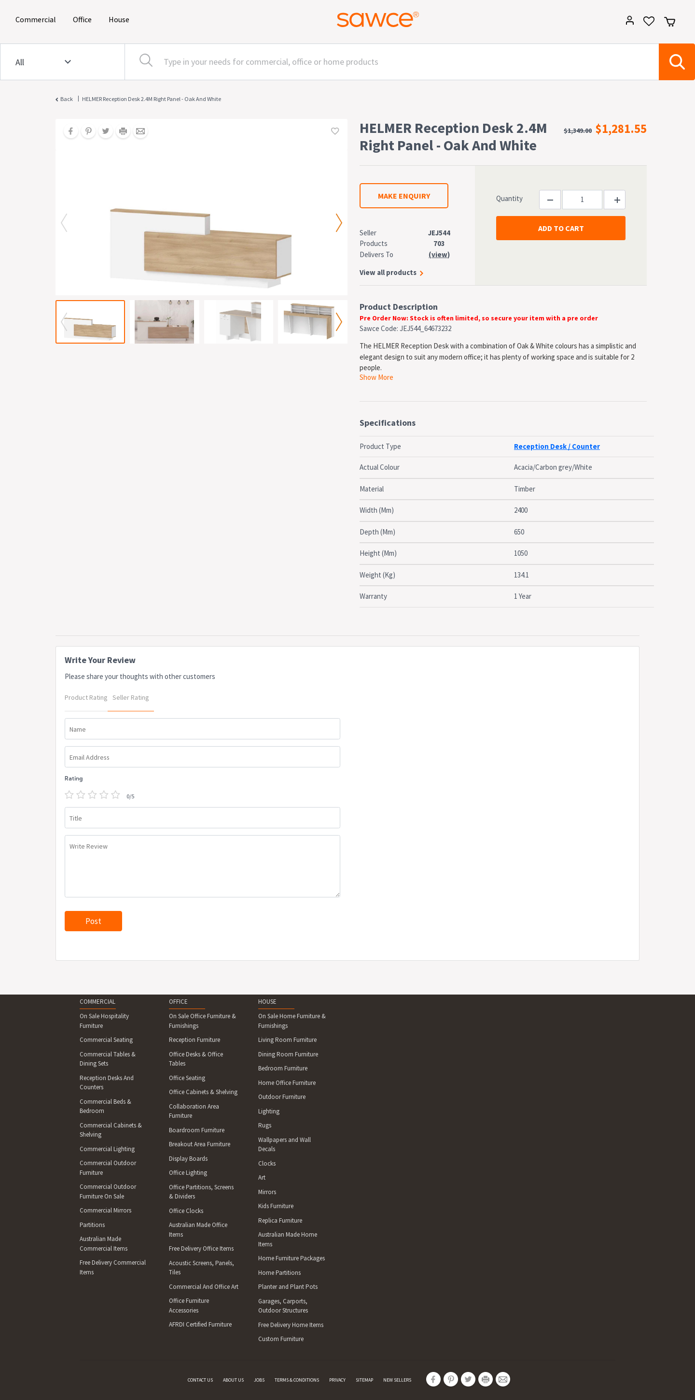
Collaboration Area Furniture (194, 1111)
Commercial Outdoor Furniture (108, 1168)
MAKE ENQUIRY (404, 196)
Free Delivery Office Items (201, 1248)
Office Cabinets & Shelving (203, 1092)
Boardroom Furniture (196, 1130)
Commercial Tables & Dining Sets (108, 1059)
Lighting (268, 1111)
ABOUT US (233, 1380)
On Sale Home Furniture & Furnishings (292, 1021)
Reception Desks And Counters (107, 1083)
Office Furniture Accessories (189, 1305)
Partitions (92, 1225)
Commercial (37, 18)
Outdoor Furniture (282, 1097)
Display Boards (188, 1159)
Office (84, 18)
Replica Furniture (280, 1220)
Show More (376, 377)
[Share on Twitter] (102, 132)
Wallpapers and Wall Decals (284, 1145)
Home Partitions (279, 1273)
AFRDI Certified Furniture (200, 1324)
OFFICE (178, 1001)
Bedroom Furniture (282, 1068)
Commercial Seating (106, 1040)
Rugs (264, 1125)
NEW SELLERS (397, 1380)
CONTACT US (200, 1380)
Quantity (509, 198)
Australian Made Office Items (198, 1230)
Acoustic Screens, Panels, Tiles (201, 1268)
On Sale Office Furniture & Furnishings (202, 1021)
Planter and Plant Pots (288, 1287)
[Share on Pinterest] (85, 132)
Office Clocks (186, 1211)
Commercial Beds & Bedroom (105, 1106)
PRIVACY (337, 1380)
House (121, 18)
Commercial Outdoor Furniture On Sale (108, 1191)
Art (261, 1177)
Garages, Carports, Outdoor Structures (283, 1306)
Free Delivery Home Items (290, 1325)
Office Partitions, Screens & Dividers (201, 1192)
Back (66, 98)
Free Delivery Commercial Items (113, 1267)
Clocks (267, 1163)
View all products (388, 272)
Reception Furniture (194, 1040)
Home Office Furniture (287, 1083)
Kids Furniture (275, 1206)
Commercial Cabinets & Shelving (111, 1130)
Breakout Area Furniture (199, 1144)
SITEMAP (364, 1380)
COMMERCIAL (97, 1001)
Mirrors (267, 1192)
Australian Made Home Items (287, 1239)
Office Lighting (188, 1173)
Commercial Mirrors (105, 1210)
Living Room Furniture (287, 1040)
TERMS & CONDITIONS (297, 1380)
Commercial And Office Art (203, 1287)
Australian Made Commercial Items (103, 1244)
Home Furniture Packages (291, 1258)
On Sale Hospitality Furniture (104, 1021)
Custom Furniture (281, 1339)
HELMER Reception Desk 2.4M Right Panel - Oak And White (151, 98)
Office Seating (187, 1078)
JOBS (259, 1380)
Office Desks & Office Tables (196, 1059)
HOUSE (267, 1001)
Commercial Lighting (107, 1149)
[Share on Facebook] (67, 132)
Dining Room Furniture (288, 1054)
